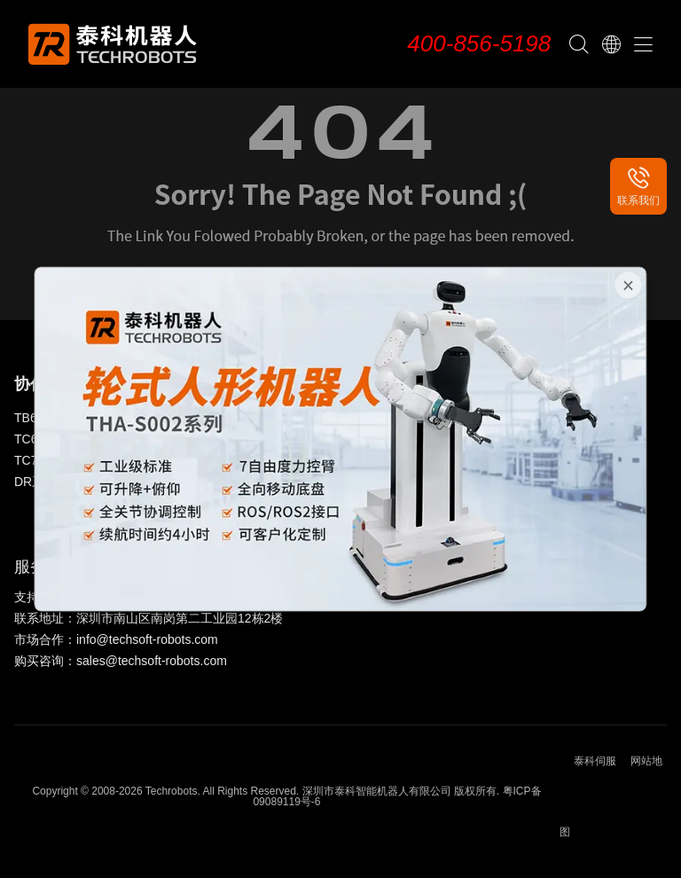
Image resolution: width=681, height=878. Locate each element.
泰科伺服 (595, 761)
